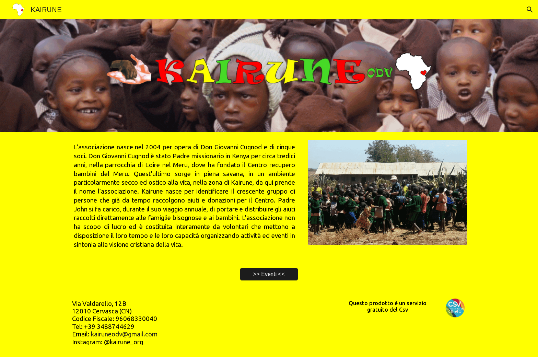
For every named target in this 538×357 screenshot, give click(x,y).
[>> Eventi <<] (269, 274)
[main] (184, 196)
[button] (530, 9)
